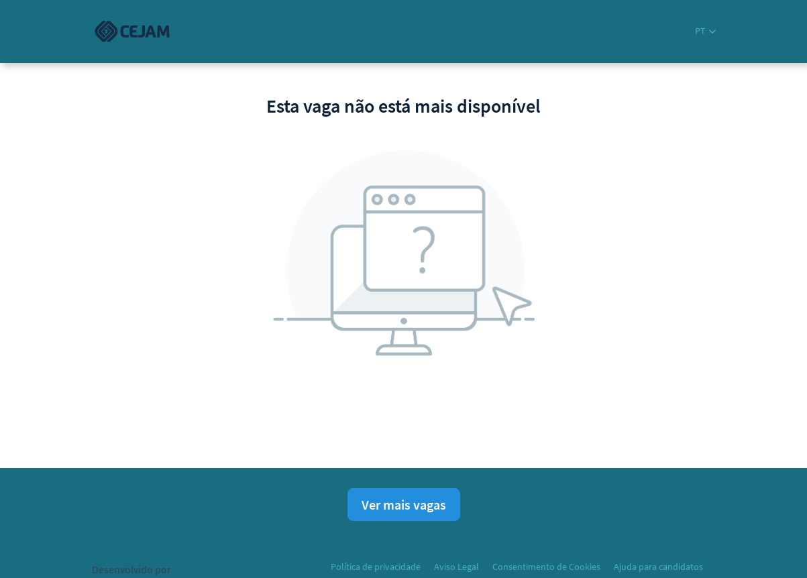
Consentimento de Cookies (546, 566)
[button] (705, 31)
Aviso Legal (456, 566)
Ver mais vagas (404, 504)
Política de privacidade (376, 566)
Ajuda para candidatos (658, 566)
